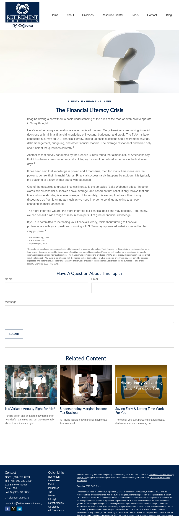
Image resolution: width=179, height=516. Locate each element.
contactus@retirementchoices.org (23, 503)
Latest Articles (56, 503)
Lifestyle (52, 499)
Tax (50, 491)
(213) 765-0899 (21, 477)
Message (11, 301)
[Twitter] (13, 509)
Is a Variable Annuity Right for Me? (30, 409)
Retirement (54, 476)
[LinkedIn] (19, 509)
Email (94, 279)
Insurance (53, 488)
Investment (54, 480)
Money (52, 495)
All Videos (53, 506)
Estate (51, 484)
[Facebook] (7, 509)
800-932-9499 (24, 480)
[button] (54, 15)
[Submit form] (14, 334)
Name (9, 279)
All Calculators (56, 510)
